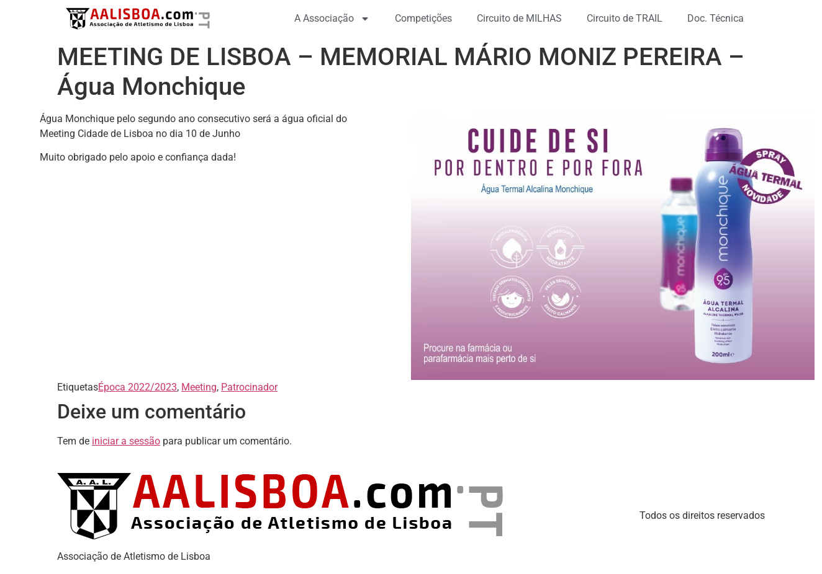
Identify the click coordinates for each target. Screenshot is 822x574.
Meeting (199, 387)
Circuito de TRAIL (624, 18)
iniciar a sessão (126, 441)
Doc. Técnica (715, 18)
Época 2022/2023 (137, 387)
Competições (423, 18)
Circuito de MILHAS (519, 18)
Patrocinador (249, 387)
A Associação (332, 18)
